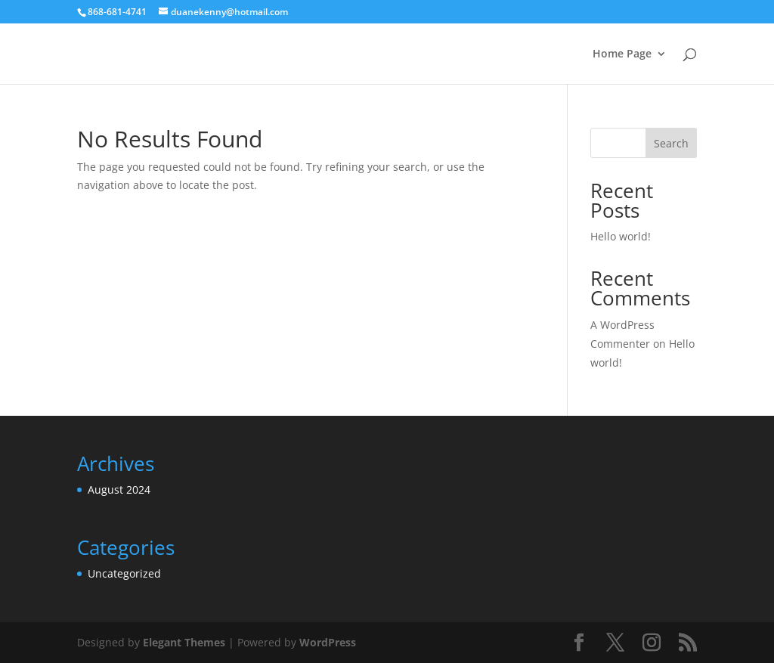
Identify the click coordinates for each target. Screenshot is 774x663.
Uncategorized (124, 573)
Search (671, 143)
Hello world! (620, 236)
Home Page (622, 54)
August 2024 (119, 489)
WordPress (327, 642)
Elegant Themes (184, 642)
